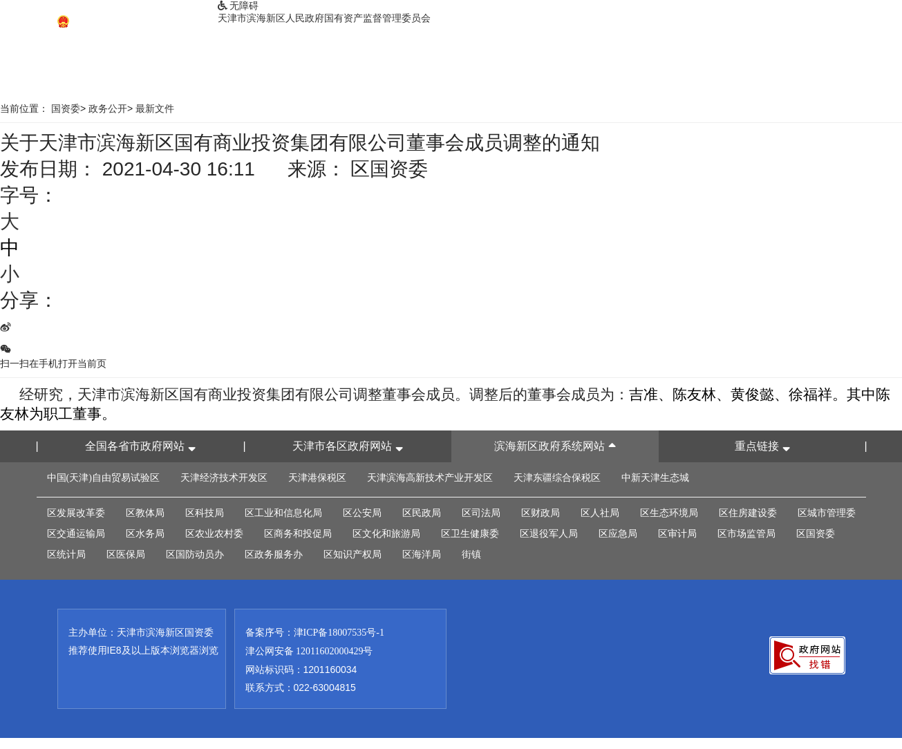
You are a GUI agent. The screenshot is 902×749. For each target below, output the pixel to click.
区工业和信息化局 (283, 513)
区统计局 (66, 554)
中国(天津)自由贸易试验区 (103, 478)
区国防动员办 (195, 554)
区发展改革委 (76, 513)
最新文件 (154, 109)
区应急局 (618, 534)
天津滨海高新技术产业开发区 (430, 478)
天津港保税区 (317, 478)
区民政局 (421, 513)
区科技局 (204, 513)
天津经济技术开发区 (223, 478)
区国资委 (815, 534)
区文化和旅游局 (386, 534)
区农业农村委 (214, 534)
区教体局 (145, 513)
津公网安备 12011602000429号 (309, 651)
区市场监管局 (746, 534)
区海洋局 (421, 554)
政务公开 (107, 109)
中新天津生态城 (655, 478)
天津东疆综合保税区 (557, 478)
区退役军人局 (549, 534)
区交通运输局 (76, 534)
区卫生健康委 (470, 534)
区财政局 (540, 513)
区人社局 (600, 513)
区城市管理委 (827, 513)
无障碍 (238, 6)
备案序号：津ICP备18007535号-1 (314, 632)
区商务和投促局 (298, 534)
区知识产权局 (352, 554)
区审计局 (677, 534)
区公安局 (362, 513)
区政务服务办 (274, 554)
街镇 (471, 554)
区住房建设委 (748, 513)
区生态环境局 (669, 513)
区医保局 (125, 554)
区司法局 (481, 513)
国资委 (65, 109)
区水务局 (145, 534)
